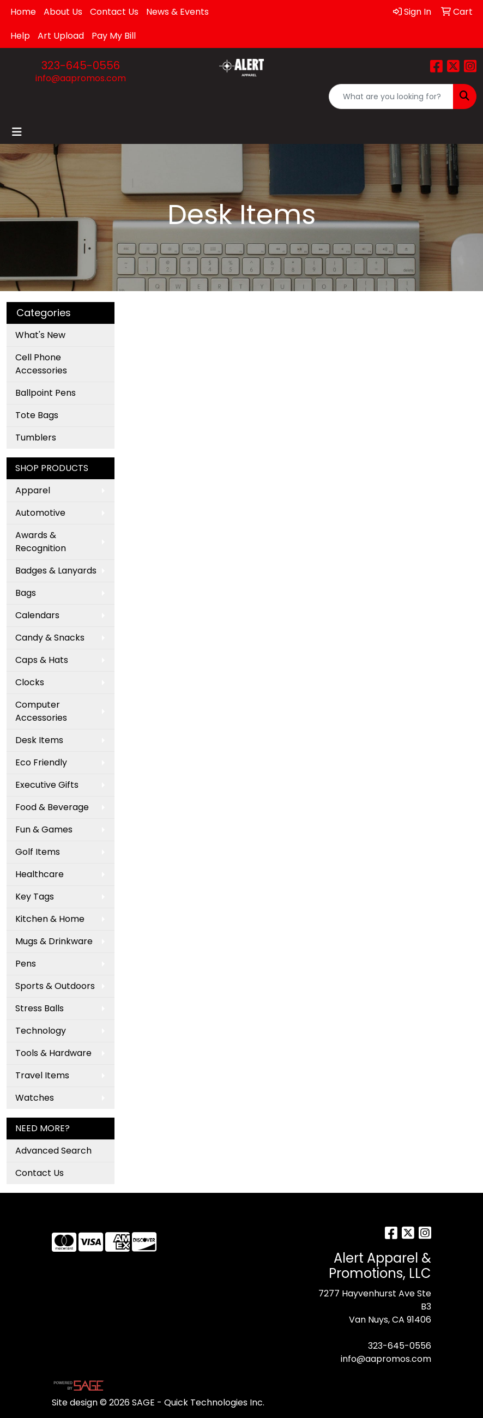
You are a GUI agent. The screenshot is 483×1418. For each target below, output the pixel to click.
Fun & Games (44, 829)
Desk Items (39, 740)
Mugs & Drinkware (54, 941)
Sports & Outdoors (55, 986)
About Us (63, 11)
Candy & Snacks (49, 637)
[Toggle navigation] (16, 132)
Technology (40, 1030)
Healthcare (39, 874)
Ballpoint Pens (45, 393)
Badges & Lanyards (55, 570)
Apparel (32, 490)
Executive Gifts (47, 785)
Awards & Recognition (40, 541)
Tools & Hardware (53, 1053)
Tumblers (35, 437)
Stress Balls (39, 1008)
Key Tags (34, 896)
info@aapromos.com (80, 78)
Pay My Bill (114, 35)
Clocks (29, 682)
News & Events (177, 11)
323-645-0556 (80, 65)
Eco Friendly (41, 762)
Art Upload (61, 35)
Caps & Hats (41, 660)
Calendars (37, 615)
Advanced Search (53, 1150)
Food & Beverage (52, 807)
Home (23, 11)
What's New (40, 335)
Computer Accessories (41, 711)
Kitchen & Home (49, 919)
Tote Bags (36, 415)
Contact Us (114, 11)
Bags (25, 593)
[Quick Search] (391, 96)
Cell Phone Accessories (41, 364)
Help (20, 35)
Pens (25, 963)
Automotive (40, 512)
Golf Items (37, 852)
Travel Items (42, 1075)
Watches (34, 1097)
